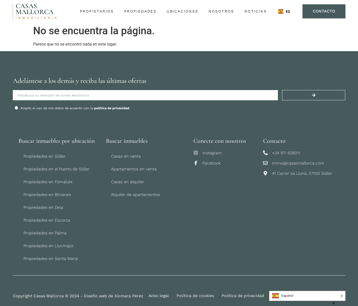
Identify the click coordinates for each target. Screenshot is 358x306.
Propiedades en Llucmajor (49, 245)
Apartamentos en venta (134, 169)
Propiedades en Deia (43, 207)
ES (284, 11)
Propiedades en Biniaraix (47, 194)
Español (341, 303)
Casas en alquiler (127, 181)
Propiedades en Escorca (47, 220)
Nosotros (222, 11)
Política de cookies (195, 295)
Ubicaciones (184, 11)
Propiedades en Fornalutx (48, 181)
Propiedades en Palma (45, 233)
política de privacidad (111, 108)
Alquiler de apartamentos (135, 194)
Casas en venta (126, 156)
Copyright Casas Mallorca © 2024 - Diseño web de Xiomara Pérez (78, 295)
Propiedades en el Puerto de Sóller (57, 169)
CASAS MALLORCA (34, 9)
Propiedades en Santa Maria (51, 258)
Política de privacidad (243, 295)
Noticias (255, 11)
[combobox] (284, 11)
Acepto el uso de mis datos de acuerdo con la (74, 108)
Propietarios (98, 11)
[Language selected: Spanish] (307, 296)
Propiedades (141, 11)
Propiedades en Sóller (45, 156)
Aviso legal (158, 295)
